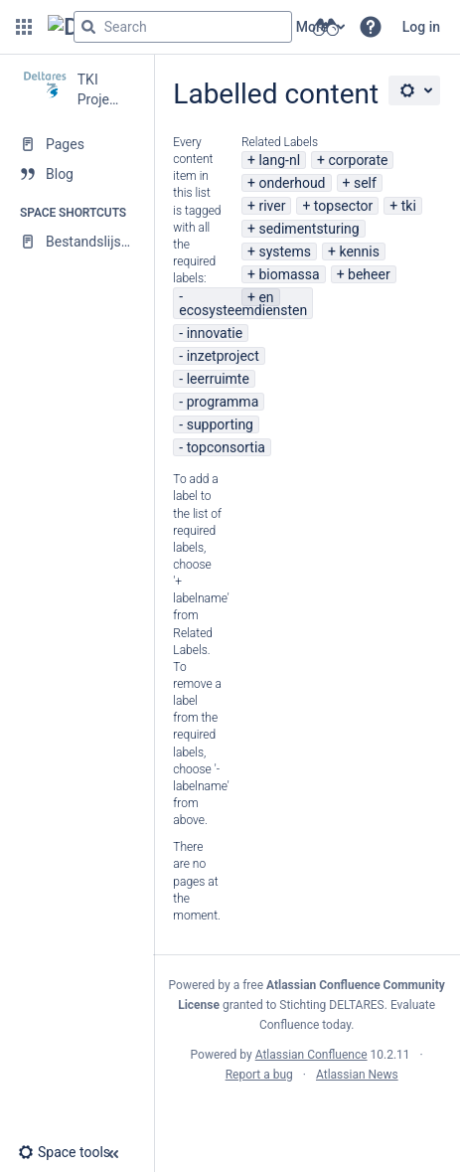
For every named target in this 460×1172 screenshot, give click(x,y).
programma (223, 402)
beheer (369, 274)
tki (408, 206)
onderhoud (291, 183)
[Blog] (76, 174)
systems (284, 251)
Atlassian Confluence (311, 1055)
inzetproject (223, 356)
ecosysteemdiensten (243, 310)
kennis (359, 251)
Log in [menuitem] (421, 27)
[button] (24, 27)
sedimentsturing (308, 229)
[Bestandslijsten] (76, 241)
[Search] (88, 27)
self (365, 183)
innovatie (214, 333)
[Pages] (76, 144)
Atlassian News (357, 1075)
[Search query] (183, 27)
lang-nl (279, 160)
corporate (357, 160)
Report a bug (259, 1075)
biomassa (288, 274)
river (271, 206)
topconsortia (226, 447)
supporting (220, 424)
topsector (343, 206)
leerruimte (218, 379)
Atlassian (306, 1118)
